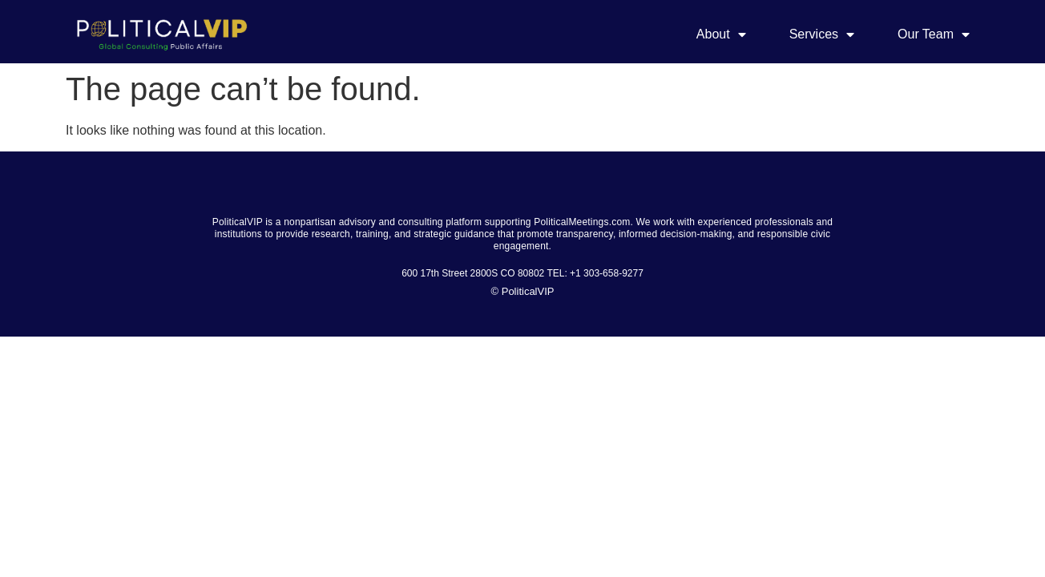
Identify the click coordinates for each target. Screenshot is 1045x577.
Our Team (934, 34)
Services (821, 34)
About (721, 34)
